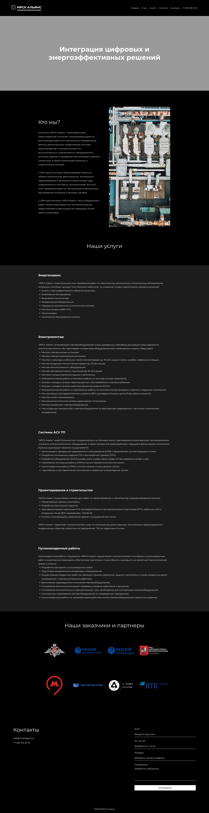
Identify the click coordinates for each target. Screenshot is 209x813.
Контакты (175, 8)
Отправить (165, 787)
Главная (135, 8)
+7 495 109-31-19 (189, 8)
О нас (144, 8)
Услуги (153, 8)
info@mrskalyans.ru (23, 738)
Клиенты (163, 8)
